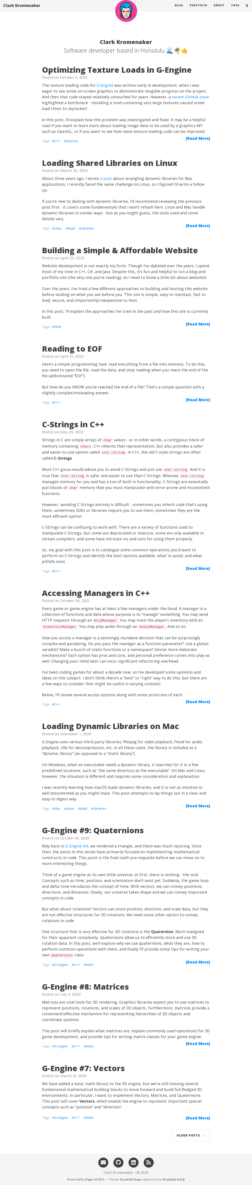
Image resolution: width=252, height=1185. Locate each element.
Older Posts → (190, 1135)
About (219, 9)
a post (106, 178)
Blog (179, 9)
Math (89, 964)
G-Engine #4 (76, 846)
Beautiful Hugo (131, 1179)
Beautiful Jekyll (174, 1179)
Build (71, 228)
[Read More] (198, 138)
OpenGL (72, 141)
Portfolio (198, 9)
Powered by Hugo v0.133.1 (85, 1179)
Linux (58, 228)
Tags (235, 9)
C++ (57, 141)
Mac (57, 808)
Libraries (87, 228)
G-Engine (105, 85)
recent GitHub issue (190, 96)
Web (57, 326)
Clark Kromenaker (21, 9)
